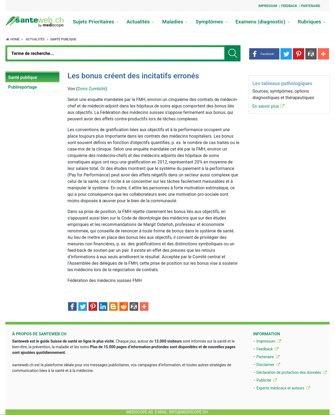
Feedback (289, 6)
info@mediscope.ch (188, 412)
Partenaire (310, 6)
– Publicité (265, 380)
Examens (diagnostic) (262, 22)
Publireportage (22, 87)
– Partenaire (266, 357)
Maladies (175, 22)
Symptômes (212, 22)
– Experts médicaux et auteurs (281, 388)
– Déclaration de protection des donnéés (290, 372)
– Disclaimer (266, 364)
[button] (264, 54)
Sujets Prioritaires (96, 22)
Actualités (140, 22)
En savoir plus (268, 106)
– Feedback (265, 349)
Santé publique (63, 39)
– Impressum (267, 341)
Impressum (267, 6)
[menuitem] (32, 77)
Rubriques (312, 22)
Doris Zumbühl (91, 88)
